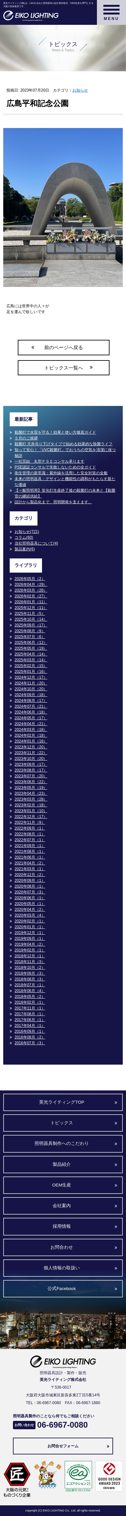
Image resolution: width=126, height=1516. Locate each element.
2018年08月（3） (30, 979)
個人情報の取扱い (62, 1267)
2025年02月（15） (31, 666)
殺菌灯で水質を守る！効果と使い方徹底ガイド (55, 432)
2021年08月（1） (30, 851)
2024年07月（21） (31, 706)
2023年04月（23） (31, 793)
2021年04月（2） (30, 863)
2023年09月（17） (31, 764)
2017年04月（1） (30, 1025)
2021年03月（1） (30, 869)
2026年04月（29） (31, 584)
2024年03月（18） (31, 729)
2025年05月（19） (31, 648)
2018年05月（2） (30, 996)
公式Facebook (61, 1288)
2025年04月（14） (31, 654)
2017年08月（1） (30, 1014)
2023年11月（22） (31, 753)
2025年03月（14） (31, 660)
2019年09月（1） (30, 938)
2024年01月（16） (31, 741)
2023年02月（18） (31, 805)
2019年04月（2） (30, 944)
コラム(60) (24, 537)
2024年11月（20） (31, 683)
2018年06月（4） (30, 991)
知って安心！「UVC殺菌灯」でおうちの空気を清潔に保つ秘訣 (65, 453)
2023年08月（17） (31, 770)
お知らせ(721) (27, 531)
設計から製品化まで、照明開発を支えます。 (53, 502)
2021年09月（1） (30, 845)
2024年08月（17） (31, 700)
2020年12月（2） (30, 874)
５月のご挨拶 (26, 438)
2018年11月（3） (30, 962)
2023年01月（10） (31, 811)
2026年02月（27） (31, 596)
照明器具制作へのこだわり (62, 1143)
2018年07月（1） (30, 985)
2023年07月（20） (31, 776)
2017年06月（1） (30, 1020)
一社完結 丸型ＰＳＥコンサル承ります (49, 461)
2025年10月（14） (31, 619)
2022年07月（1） (30, 840)
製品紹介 (62, 1164)
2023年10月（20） (31, 758)
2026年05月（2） (30, 578)
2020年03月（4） (30, 915)
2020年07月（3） (30, 892)
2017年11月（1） (30, 1008)
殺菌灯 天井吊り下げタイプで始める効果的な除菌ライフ (63, 444)
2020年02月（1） (30, 921)
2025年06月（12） (31, 642)
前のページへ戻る (63, 347)
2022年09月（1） (30, 828)
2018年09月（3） (30, 973)
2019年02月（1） (30, 950)
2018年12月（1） (30, 956)
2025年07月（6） (30, 637)
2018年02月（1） (30, 1002)
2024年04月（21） (31, 724)
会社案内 (62, 1205)
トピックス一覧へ (63, 367)
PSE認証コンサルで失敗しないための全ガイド (55, 467)
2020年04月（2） (30, 909)
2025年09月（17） (31, 625)
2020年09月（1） (30, 880)
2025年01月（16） (31, 671)
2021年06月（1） (30, 857)
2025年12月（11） (31, 607)
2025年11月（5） (30, 613)
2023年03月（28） (31, 799)
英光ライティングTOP (61, 1102)
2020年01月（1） (30, 927)
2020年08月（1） (30, 886)
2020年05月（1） (30, 903)
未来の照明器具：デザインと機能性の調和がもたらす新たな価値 (65, 482)
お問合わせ (61, 1247)
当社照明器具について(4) (36, 543)
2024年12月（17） (31, 677)
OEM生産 (61, 1185)
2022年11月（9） (30, 822)
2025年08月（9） (30, 631)
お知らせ (80, 90)
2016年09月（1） (30, 1031)
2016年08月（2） (30, 1037)
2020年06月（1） (30, 898)
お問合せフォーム (63, 1446)
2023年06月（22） (31, 782)
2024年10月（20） (31, 689)
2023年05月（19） (31, 787)
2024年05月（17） (31, 718)
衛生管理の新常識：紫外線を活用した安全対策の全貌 (61, 473)
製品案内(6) (25, 549)
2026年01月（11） (31, 602)
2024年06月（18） (31, 712)
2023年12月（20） (31, 747)
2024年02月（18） (31, 735)
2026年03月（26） (31, 590)
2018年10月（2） (30, 967)
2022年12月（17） (31, 816)
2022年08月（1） (30, 834)
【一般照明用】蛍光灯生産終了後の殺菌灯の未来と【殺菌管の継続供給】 (65, 493)
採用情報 (62, 1226)
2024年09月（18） (31, 695)
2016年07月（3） (30, 1043)
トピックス (61, 1122)
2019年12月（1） (30, 932)
